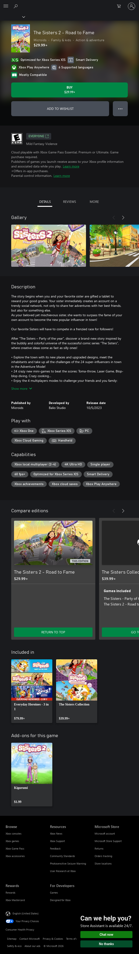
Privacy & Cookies (53, 938)
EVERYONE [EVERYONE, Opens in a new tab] (39, 136)
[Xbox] (12, 17)
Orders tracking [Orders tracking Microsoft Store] (103, 855)
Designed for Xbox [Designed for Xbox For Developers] (60, 900)
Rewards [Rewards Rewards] (10, 892)
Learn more (71, 166)
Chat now (106, 934)
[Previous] (113, 217)
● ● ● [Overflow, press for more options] (120, 108)
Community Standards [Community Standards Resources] (62, 855)
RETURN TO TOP (53, 632)
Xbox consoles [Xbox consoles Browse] (13, 833)
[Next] (123, 217)
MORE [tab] (94, 201)
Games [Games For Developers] (54, 892)
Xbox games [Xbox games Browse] (12, 841)
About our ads (32, 945)
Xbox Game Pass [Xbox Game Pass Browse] (15, 848)
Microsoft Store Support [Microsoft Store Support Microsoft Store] (108, 841)
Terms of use (73, 938)
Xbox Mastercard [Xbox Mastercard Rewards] (15, 900)
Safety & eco (14, 945)
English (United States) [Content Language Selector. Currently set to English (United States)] (26, 913)
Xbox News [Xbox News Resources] (56, 833)
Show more (21, 388)
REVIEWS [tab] (69, 201)
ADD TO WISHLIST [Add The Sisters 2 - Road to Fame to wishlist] (60, 108)
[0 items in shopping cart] (120, 6)
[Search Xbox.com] (16, 6)
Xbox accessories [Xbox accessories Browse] (15, 855)
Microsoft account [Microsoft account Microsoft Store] (105, 833)
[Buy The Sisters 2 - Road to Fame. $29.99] (69, 89)
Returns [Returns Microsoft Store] (99, 848)
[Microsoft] (69, 3)
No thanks (106, 944)
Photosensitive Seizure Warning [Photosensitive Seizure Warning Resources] (68, 863)
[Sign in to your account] (131, 6)
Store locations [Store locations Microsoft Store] (103, 863)
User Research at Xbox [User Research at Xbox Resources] (63, 870)
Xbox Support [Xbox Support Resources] (57, 841)
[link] (31, 691)
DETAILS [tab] (45, 201)
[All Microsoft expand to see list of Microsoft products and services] (5, 6)
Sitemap (11, 938)
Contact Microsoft (29, 938)
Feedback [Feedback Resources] (55, 848)
